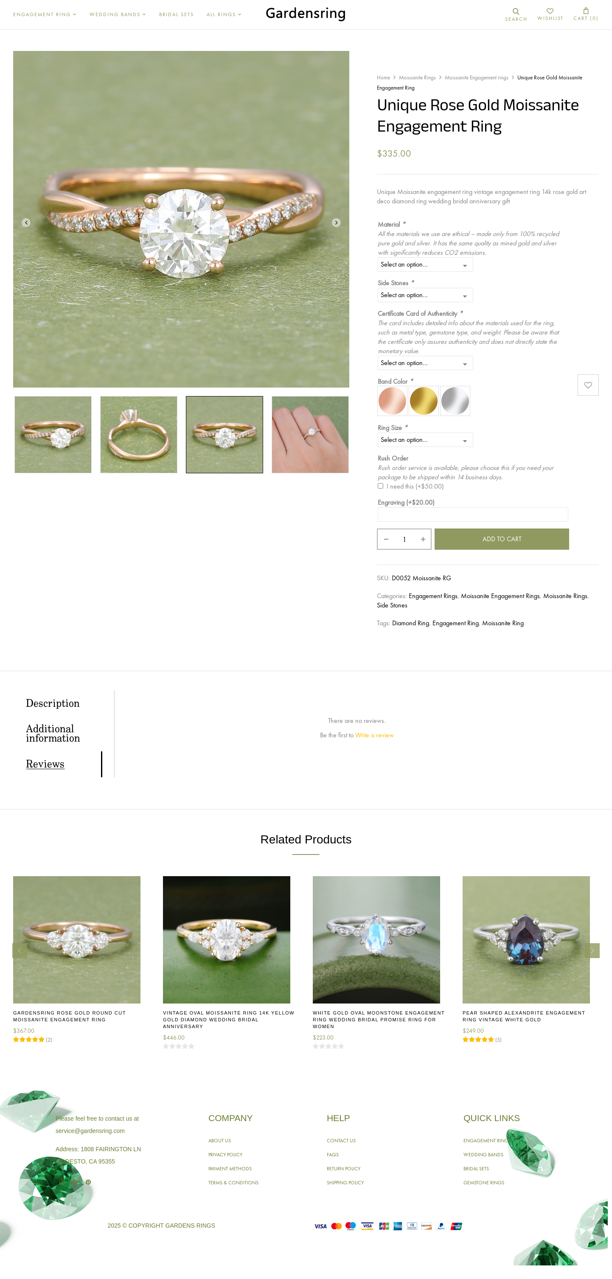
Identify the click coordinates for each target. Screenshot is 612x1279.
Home (383, 77)
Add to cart (502, 538)
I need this (415, 486)
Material (391, 224)
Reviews (45, 764)
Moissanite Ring (503, 622)
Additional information (53, 734)
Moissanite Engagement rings (476, 77)
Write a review (374, 735)
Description (53, 703)
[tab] (63, 703)
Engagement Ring (455, 622)
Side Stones (396, 282)
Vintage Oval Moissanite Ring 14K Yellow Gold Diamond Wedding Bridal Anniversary (229, 1019)
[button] (586, 14)
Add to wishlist (588, 385)
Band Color (395, 381)
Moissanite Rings (417, 77)
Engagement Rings (433, 595)
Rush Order (393, 458)
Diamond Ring (410, 622)
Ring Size (392, 427)
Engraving (406, 502)
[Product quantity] (404, 539)
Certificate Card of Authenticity (420, 313)
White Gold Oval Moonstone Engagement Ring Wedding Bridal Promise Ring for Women (379, 1019)
